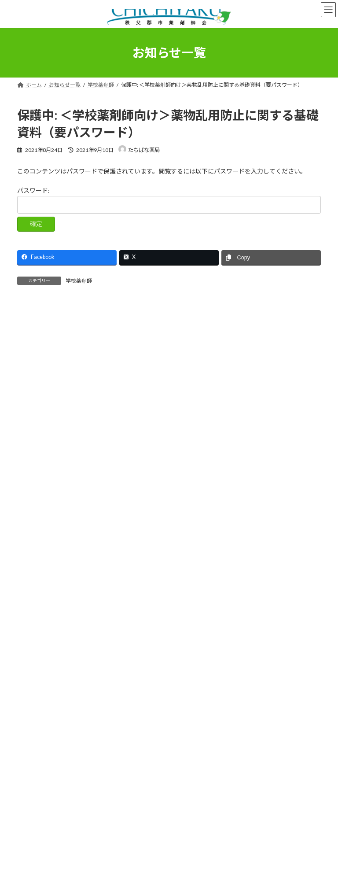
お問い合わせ (270, 762)
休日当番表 (35, 602)
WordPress (126, 876)
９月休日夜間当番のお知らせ (71, 317)
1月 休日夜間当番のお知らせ (59, 464)
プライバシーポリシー (100, 767)
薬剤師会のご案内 (134, 762)
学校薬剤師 (79, 280)
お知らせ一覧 (41, 767)
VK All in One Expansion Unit (219, 876)
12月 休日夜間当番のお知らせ (60, 497)
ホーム (33, 762)
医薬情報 (182, 762)
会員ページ (223, 762)
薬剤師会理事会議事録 (48, 649)
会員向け (33, 618)
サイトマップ (160, 767)
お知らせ (33, 586)
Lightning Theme (167, 876)
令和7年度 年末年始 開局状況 (62, 399)
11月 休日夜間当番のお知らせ (60, 529)
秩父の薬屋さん (77, 762)
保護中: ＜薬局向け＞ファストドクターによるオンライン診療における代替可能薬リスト (138, 432)
